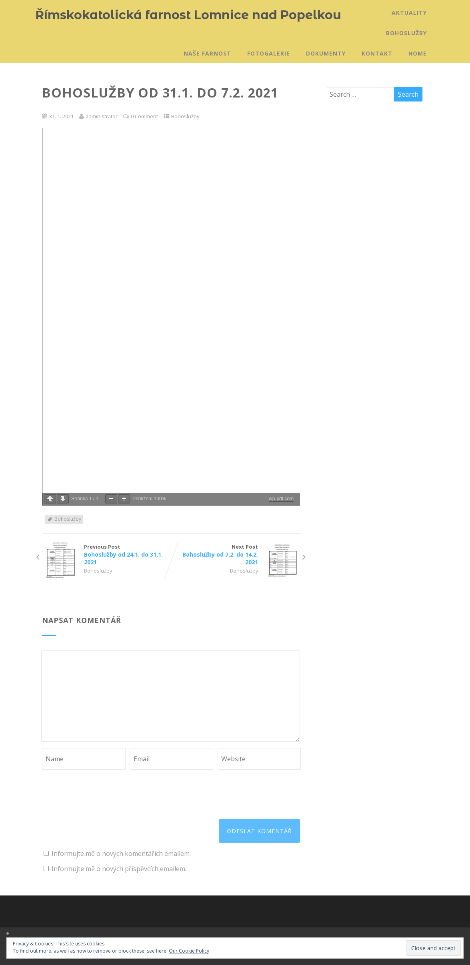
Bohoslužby (406, 33)
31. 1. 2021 (61, 116)
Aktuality (409, 12)
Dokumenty (326, 53)
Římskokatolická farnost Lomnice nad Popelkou (188, 15)
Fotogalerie (268, 53)
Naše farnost (207, 53)
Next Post (235, 554)
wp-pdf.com (281, 498)
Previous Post (106, 554)
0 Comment (144, 116)
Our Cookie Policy (189, 950)
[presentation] (103, 789)
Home (417, 53)
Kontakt (377, 53)
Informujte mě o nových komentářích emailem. (121, 853)
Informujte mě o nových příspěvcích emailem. (119, 868)
